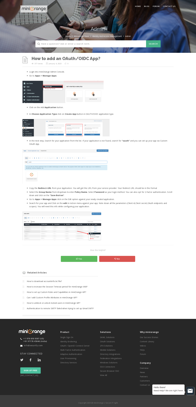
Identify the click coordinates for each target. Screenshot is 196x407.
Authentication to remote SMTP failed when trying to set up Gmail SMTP (60, 308)
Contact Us (169, 6)
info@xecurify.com (33, 345)
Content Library (147, 341)
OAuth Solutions (107, 341)
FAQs (142, 350)
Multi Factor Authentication (72, 350)
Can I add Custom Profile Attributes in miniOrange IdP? (52, 297)
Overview (144, 368)
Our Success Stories (149, 337)
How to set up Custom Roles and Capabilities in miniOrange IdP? (56, 292)
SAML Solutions (107, 337)
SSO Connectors (107, 366)
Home (138, 6)
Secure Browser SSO (109, 371)
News (142, 372)
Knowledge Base (81, 36)
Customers (145, 380)
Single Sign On (66, 337)
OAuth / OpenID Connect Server (75, 345)
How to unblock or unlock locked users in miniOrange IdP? (53, 303)
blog (146, 6)
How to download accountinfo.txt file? (44, 281)
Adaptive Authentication (71, 354)
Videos (143, 345)
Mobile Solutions (107, 350)
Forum (156, 6)
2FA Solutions (106, 345)
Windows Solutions (108, 362)
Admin (128, 36)
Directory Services (68, 362)
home (68, 36)
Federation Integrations (111, 358)
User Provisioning (68, 358)
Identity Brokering (68, 341)
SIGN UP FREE (30, 370)
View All (103, 375)
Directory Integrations (110, 354)
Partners (144, 376)
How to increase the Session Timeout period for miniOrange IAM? (57, 286)
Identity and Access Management (107, 36)
